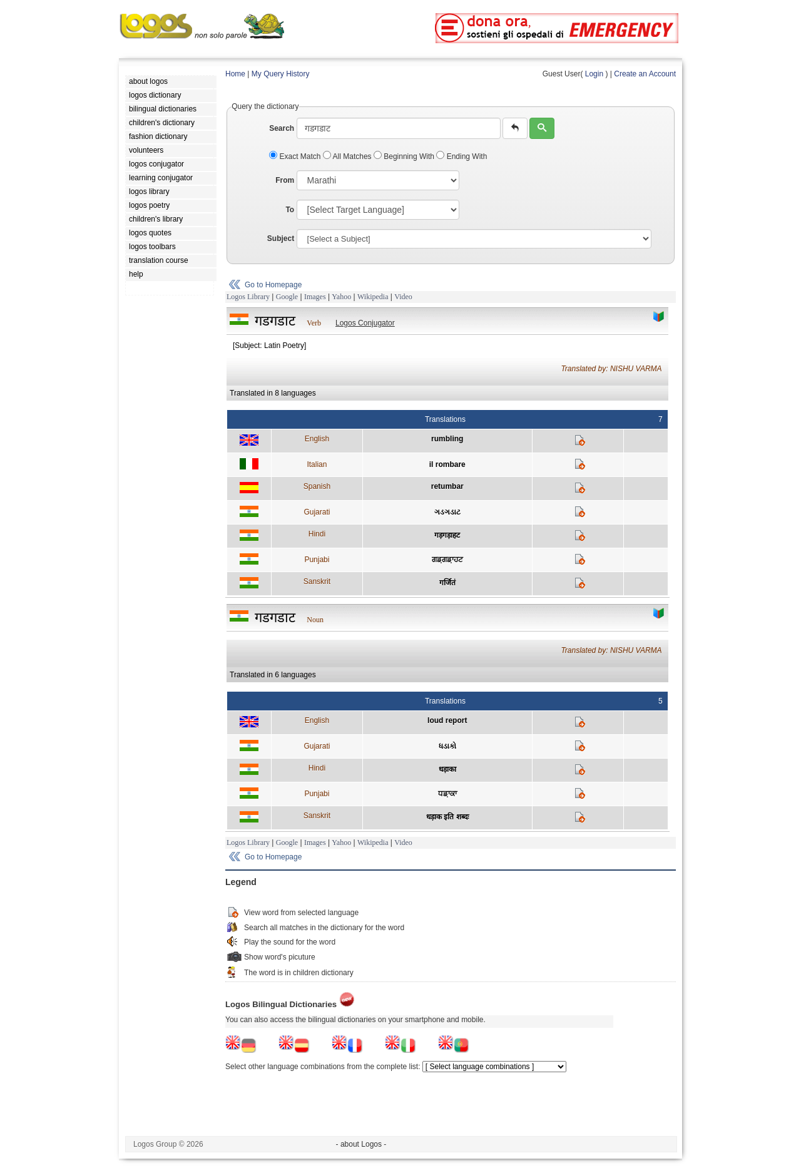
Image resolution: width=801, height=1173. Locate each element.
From (284, 180)
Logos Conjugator (365, 323)
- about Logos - (361, 1144)
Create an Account (645, 73)
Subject (280, 238)
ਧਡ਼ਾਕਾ (447, 793)
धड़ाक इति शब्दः (447, 816)
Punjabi (316, 559)
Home (235, 73)
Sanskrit (317, 581)
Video (403, 296)
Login (594, 73)
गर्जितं (447, 582)
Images (315, 296)
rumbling (447, 438)
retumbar (447, 486)
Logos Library (248, 296)
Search (281, 128)
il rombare (447, 464)
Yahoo (341, 296)
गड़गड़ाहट (447, 535)
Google (287, 296)
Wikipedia (373, 296)
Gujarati (317, 512)
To (289, 209)
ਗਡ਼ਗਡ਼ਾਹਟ (447, 559)
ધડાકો (447, 746)
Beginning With (405, 156)
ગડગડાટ (447, 512)
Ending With (461, 156)
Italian (317, 464)
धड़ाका (447, 769)
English (317, 438)
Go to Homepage (273, 284)
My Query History (281, 73)
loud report (447, 720)
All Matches (348, 156)
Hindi (317, 534)
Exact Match (296, 156)
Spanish (317, 486)
